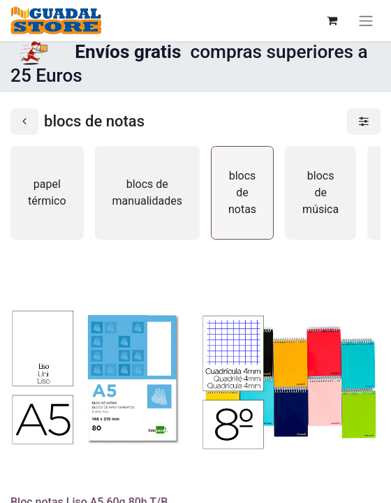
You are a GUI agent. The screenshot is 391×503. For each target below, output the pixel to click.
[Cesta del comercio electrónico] (332, 20)
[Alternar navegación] (366, 21)
